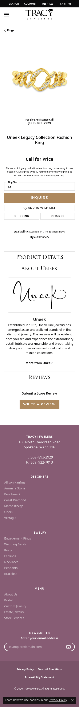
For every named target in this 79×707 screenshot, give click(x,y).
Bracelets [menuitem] (10, 574)
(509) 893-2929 (39, 123)
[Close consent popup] (72, 700)
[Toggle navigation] (6, 15)
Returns (58, 216)
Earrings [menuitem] (10, 556)
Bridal (8, 600)
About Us (10, 594)
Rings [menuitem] (8, 550)
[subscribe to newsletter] (68, 647)
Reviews (39, 377)
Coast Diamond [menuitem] (15, 500)
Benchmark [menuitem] (12, 494)
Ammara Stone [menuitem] (14, 488)
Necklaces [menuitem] (11, 562)
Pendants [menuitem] (11, 568)
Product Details (39, 257)
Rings (10, 30)
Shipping (22, 216)
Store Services (14, 618)
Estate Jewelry (14, 612)
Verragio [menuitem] (10, 518)
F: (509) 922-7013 (39, 462)
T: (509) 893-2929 (39, 457)
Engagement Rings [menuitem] (17, 538)
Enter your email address (39, 638)
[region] (39, 79)
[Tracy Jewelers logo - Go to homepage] (39, 15)
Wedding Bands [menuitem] (15, 544)
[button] (13, 3)
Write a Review (39, 404)
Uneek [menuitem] (8, 512)
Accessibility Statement (39, 677)
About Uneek (39, 268)
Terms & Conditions (50, 669)
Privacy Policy (25, 669)
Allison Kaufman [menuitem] (15, 482)
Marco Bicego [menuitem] (14, 506)
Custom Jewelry (15, 606)
